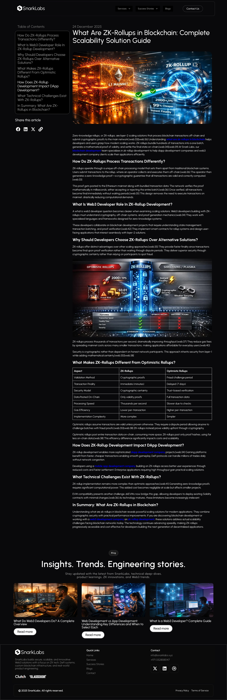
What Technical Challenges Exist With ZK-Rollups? (42, 98)
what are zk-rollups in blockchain (185, 139)
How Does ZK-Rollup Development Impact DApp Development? (38, 86)
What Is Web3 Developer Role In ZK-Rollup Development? (41, 47)
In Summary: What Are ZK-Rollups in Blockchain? (38, 108)
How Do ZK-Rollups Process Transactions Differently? (38, 37)
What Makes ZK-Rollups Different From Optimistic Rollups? (37, 72)
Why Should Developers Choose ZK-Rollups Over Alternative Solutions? (41, 59)
